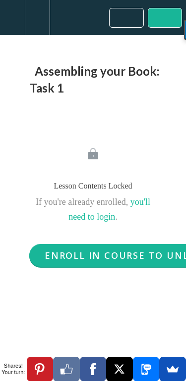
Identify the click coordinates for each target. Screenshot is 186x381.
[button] (12, 17)
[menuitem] (37, 17)
